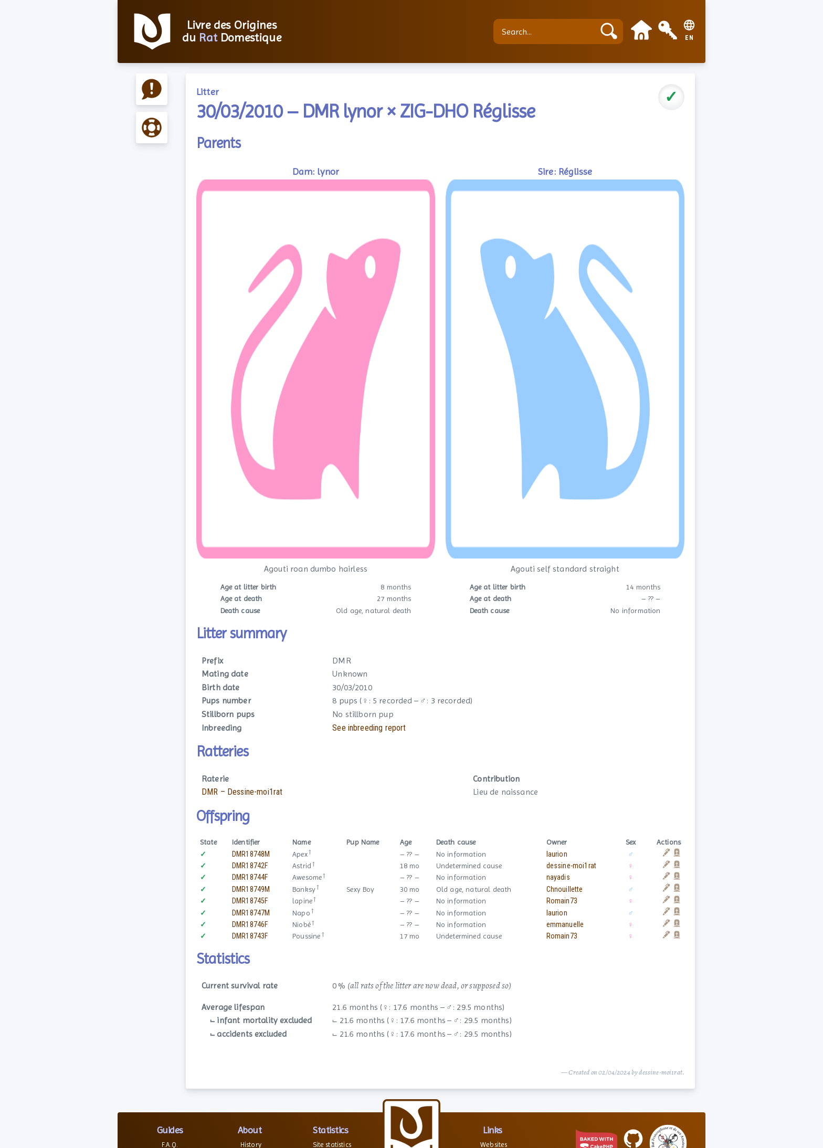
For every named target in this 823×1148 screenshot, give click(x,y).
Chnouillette (564, 889)
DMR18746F (250, 924)
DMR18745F (250, 901)
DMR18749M (251, 889)
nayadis (558, 877)
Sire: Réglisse (565, 171)
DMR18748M (251, 854)
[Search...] (546, 31)
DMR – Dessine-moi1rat (242, 792)
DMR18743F (250, 936)
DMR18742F (250, 865)
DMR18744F (250, 877)
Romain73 (561, 901)
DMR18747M (251, 913)
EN (689, 38)
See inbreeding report (369, 728)
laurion (556, 854)
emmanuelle (565, 924)
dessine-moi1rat (571, 865)
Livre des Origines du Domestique (231, 31)
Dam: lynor (316, 171)
